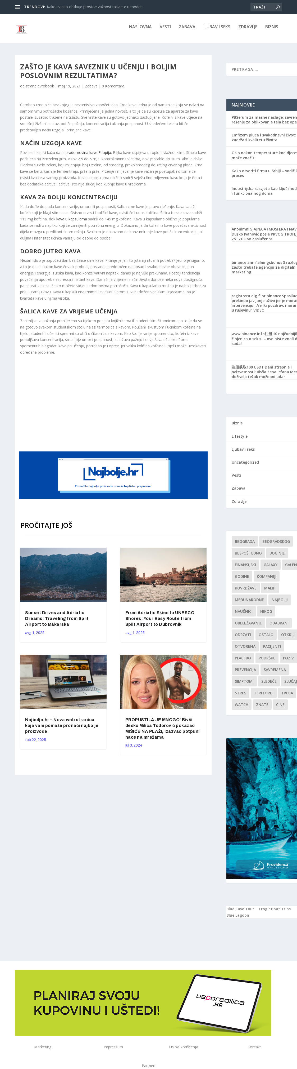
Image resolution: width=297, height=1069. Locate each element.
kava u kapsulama (71, 222)
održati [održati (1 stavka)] (243, 638)
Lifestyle (240, 439)
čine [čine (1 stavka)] (280, 708)
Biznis (271, 30)
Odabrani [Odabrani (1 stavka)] (279, 626)
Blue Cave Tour (240, 912)
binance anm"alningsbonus (257, 266)
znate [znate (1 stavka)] (262, 708)
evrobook (46, 89)
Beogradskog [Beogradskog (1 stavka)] (276, 545)
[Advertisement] (120, 406)
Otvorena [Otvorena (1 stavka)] (245, 650)
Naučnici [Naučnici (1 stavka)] (244, 615)
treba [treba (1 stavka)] (287, 696)
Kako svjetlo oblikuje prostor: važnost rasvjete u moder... (95, 6)
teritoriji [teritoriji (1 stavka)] (263, 696)
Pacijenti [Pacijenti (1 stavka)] (272, 650)
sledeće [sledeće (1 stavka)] (269, 684)
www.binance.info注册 (252, 337)
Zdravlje (247, 30)
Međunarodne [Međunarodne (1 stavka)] (249, 603)
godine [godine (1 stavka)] (242, 580)
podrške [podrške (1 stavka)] (267, 661)
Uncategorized (245, 465)
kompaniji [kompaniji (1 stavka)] (266, 580)
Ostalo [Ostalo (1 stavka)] (266, 638)
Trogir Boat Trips (274, 912)
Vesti (165, 30)
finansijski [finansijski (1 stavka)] (245, 568)
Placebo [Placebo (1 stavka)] (243, 661)
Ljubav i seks (216, 30)
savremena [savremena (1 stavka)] (275, 673)
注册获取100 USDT (248, 370)
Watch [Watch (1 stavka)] (241, 708)
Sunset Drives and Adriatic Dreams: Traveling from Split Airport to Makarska (57, 622)
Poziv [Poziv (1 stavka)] (288, 661)
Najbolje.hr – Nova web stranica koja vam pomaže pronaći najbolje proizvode (61, 729)
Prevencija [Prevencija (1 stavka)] (245, 673)
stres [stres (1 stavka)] (240, 696)
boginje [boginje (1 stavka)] (277, 556)
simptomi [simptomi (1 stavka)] (244, 684)
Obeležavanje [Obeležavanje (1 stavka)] (248, 626)
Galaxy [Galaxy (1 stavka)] (270, 568)
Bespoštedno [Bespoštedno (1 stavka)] (248, 556)
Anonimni (240, 232)
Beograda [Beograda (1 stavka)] (245, 545)
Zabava (187, 30)
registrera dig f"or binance (256, 299)
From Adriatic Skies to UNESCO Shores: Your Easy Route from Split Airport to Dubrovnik (160, 622)
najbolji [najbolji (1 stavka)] (280, 603)
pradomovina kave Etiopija (88, 156)
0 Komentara (113, 89)
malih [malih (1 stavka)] (270, 591)
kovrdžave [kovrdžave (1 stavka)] (246, 591)
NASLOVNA (140, 30)
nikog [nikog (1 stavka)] (266, 615)
